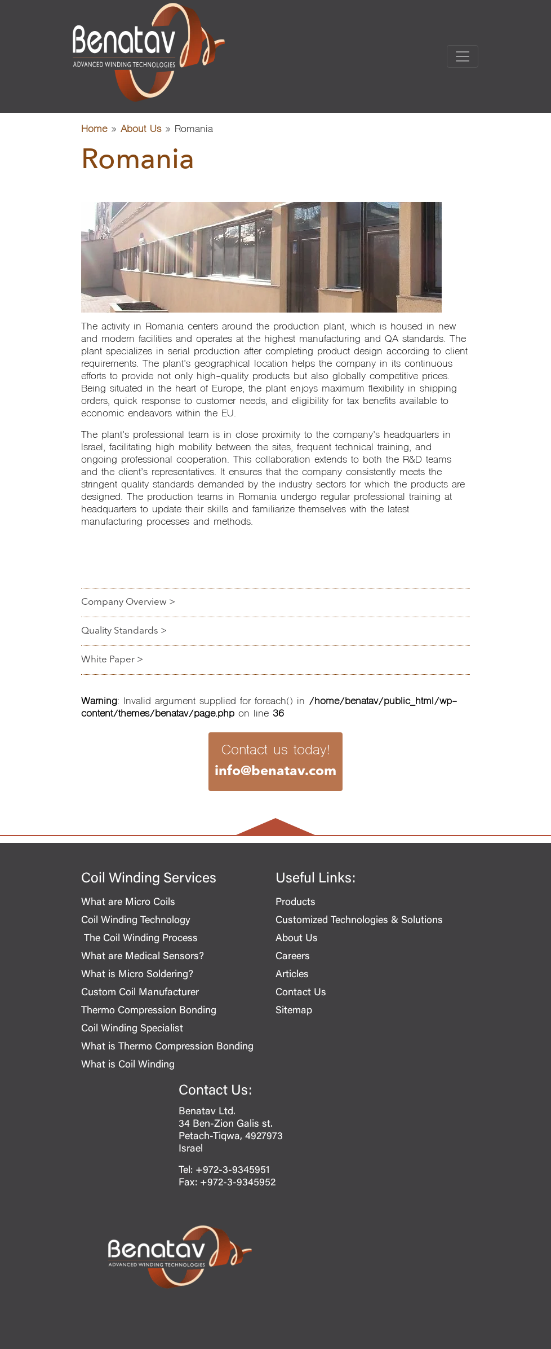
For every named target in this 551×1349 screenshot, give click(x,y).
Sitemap (294, 1011)
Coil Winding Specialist (132, 1029)
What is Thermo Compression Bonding (167, 1047)
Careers (293, 957)
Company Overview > (128, 602)
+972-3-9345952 (238, 1183)
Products (296, 903)
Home (94, 130)
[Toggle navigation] (462, 56)
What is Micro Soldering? (137, 975)
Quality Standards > (124, 631)
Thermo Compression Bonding (148, 1011)
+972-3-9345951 (232, 1171)
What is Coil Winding (128, 1065)
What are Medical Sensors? (142, 957)
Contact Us (301, 993)
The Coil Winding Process (139, 939)
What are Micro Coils (128, 903)
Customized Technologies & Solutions (359, 921)
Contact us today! (275, 761)
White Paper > (112, 660)
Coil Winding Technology (135, 921)
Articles (292, 975)
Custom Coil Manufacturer (140, 993)
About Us (141, 130)
